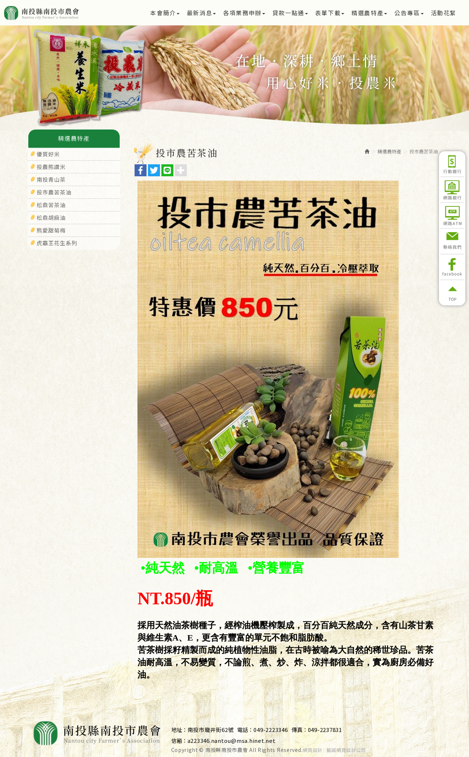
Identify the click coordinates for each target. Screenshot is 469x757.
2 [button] (234, 98)
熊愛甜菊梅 (51, 230)
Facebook (452, 267)
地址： (179, 729)
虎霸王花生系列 (57, 243)
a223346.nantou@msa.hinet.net (232, 740)
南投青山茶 (51, 179)
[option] (234, 78)
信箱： (179, 740)
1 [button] (223, 98)
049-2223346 (271, 729)
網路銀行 (452, 189)
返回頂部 (452, 292)
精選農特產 (389, 151)
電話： (245, 729)
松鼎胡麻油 (51, 217)
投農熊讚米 (51, 166)
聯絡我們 (452, 241)
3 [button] (245, 98)
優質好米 (48, 154)
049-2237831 (325, 729)
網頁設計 (312, 750)
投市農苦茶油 (54, 192)
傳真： (300, 729)
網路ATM (452, 215)
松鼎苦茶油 (51, 205)
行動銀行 (452, 164)
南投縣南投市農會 (66, 12)
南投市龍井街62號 (211, 729)
